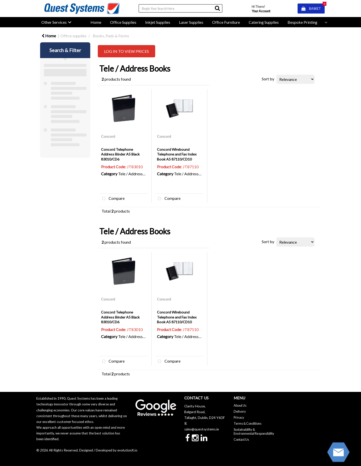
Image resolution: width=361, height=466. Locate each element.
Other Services (54, 22)
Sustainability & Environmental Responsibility (254, 431)
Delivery (240, 411)
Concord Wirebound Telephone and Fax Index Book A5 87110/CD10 (177, 154)
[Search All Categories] (180, 8)
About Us (240, 405)
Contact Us (241, 439)
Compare (112, 199)
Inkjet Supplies (157, 22)
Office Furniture (226, 22)
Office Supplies (123, 22)
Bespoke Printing (302, 22)
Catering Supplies (264, 22)
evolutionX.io (127, 450)
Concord (108, 136)
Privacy (239, 417)
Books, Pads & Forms (111, 35)
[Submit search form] (217, 8)
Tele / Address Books (136, 173)
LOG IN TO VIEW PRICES (126, 51)
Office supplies (73, 35)
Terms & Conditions (247, 423)
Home (96, 22)
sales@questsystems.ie (201, 429)
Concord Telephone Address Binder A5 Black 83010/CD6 (120, 154)
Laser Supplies (191, 22)
